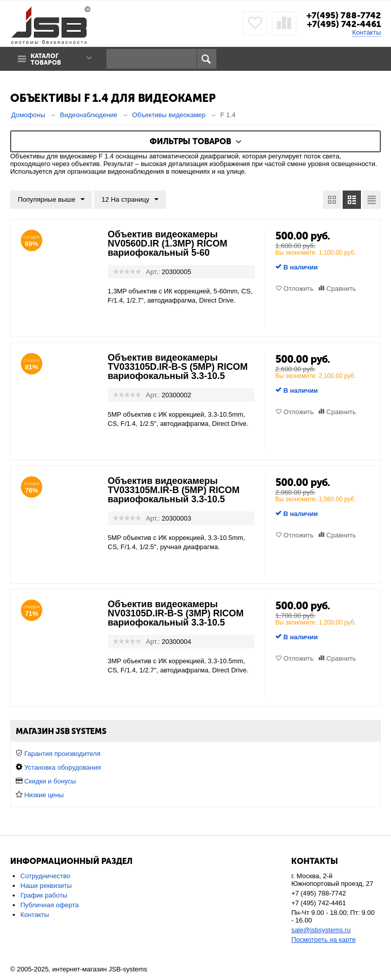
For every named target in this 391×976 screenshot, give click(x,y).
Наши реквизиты (46, 885)
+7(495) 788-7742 (343, 15)
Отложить (299, 288)
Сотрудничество (45, 876)
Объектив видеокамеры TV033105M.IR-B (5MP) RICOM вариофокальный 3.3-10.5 (174, 490)
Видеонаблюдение (89, 115)
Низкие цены (44, 795)
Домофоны (28, 115)
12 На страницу (130, 200)
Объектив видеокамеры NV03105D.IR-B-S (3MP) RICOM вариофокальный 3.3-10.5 (176, 613)
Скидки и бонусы (50, 781)
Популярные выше (51, 200)
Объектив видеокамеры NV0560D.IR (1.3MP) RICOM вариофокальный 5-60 (168, 243)
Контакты (366, 32)
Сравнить (341, 288)
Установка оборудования (62, 767)
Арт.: (153, 272)
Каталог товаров (46, 59)
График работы (43, 895)
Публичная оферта (49, 905)
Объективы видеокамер (169, 115)
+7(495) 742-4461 (344, 24)
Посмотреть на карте (323, 939)
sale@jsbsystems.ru (321, 930)
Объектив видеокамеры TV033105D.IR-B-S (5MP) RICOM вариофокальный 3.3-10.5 (178, 367)
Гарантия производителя (62, 753)
